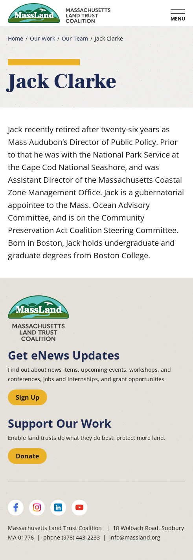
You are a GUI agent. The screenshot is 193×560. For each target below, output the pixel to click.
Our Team (75, 38)
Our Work (42, 38)
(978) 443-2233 (81, 537)
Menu (178, 18)
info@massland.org (134, 537)
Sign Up (27, 397)
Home (15, 38)
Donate (27, 456)
